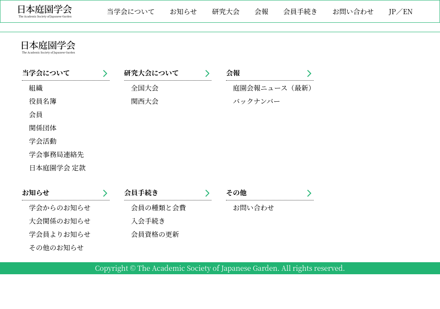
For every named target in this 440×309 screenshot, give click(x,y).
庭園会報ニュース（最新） (273, 88)
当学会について (131, 11)
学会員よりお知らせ (60, 234)
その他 (269, 192)
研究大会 (225, 11)
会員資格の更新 (155, 234)
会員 (36, 114)
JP (392, 11)
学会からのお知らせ (60, 207)
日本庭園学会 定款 (57, 168)
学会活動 (42, 141)
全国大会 (145, 88)
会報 (261, 11)
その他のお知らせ (56, 247)
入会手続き (148, 221)
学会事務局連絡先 (56, 154)
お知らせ (183, 11)
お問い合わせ (353, 11)
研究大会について (167, 73)
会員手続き (300, 11)
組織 (36, 88)
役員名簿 (42, 101)
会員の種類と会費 (158, 207)
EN (407, 11)
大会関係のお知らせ (60, 221)
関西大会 (145, 101)
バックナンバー (256, 101)
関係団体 (42, 128)
